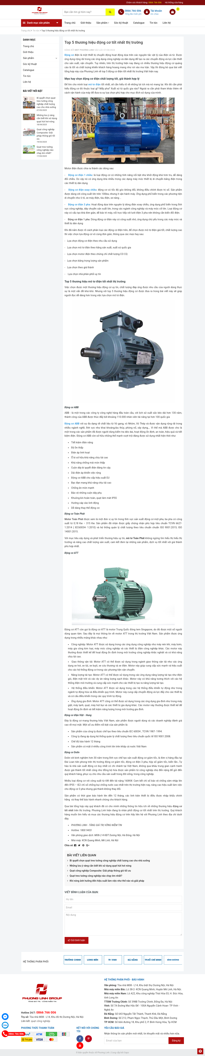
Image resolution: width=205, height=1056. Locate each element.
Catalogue (138, 22)
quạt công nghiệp (40, 1021)
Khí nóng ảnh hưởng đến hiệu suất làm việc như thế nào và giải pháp (105, 881)
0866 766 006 (133, 10)
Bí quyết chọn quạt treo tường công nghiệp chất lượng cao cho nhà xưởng (108, 860)
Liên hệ (167, 22)
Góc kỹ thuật (121, 22)
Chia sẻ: (69, 845)
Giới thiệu (86, 22)
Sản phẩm (102, 22)
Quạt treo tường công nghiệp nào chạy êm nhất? (94, 876)
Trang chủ (70, 22)
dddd (88, 1038)
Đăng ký (176, 1040)
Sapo (126, 1052)
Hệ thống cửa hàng (174, 2)
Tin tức (154, 22)
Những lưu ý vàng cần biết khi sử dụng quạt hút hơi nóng (99, 866)
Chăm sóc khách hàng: (144, 2)
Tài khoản (156, 10)
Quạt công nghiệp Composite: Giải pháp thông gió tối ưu (99, 871)
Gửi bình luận (76, 940)
